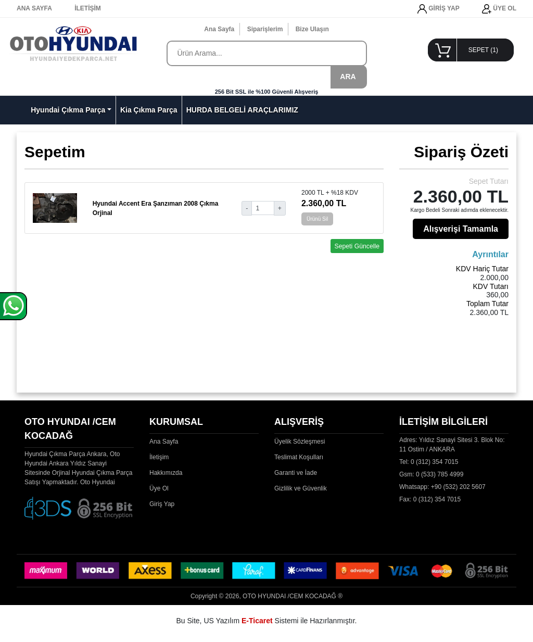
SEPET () (483, 50)
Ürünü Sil (317, 219)
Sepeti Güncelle (357, 246)
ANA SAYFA (34, 8)
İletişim (159, 457)
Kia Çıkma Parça (148, 110)
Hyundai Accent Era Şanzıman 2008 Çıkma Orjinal (156, 208)
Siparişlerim (265, 29)
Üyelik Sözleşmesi (299, 441)
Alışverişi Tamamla (460, 228)
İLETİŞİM (87, 8)
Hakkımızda (165, 472)
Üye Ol (159, 488)
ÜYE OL (499, 9)
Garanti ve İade (295, 472)
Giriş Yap (161, 504)
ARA (348, 76)
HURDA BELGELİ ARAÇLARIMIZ (242, 110)
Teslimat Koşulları (298, 457)
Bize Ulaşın (312, 29)
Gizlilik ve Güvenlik (300, 488)
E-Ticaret (257, 620)
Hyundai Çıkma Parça (68, 110)
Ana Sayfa (219, 29)
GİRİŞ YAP (438, 9)
